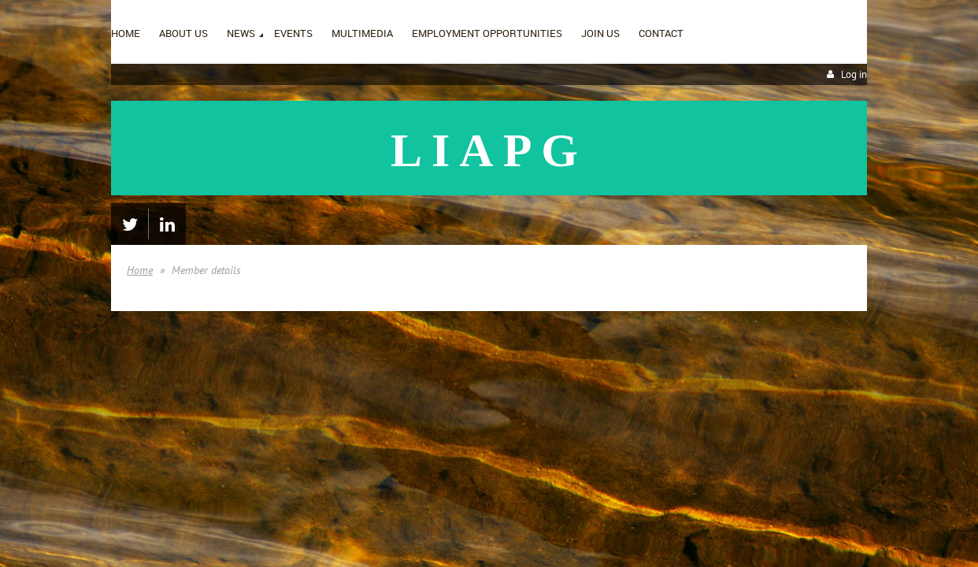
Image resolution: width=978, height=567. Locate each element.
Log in (854, 74)
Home (140, 270)
